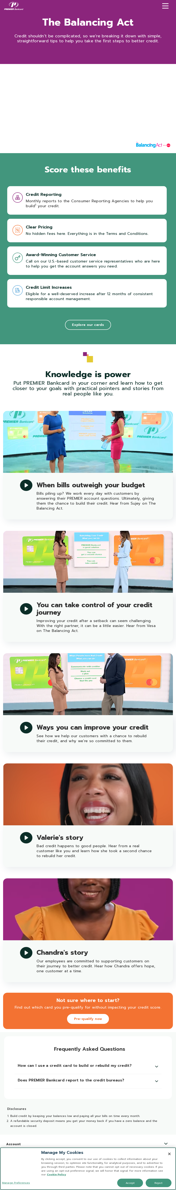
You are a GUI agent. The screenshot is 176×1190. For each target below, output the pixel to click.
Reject (159, 1183)
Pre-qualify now (88, 1018)
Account (87, 1144)
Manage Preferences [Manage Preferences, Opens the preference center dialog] (16, 1183)
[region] (88, 1168)
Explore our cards (88, 324)
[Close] (169, 1153)
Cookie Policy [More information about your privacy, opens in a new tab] (56, 1174)
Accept (130, 1183)
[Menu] (165, 6)
